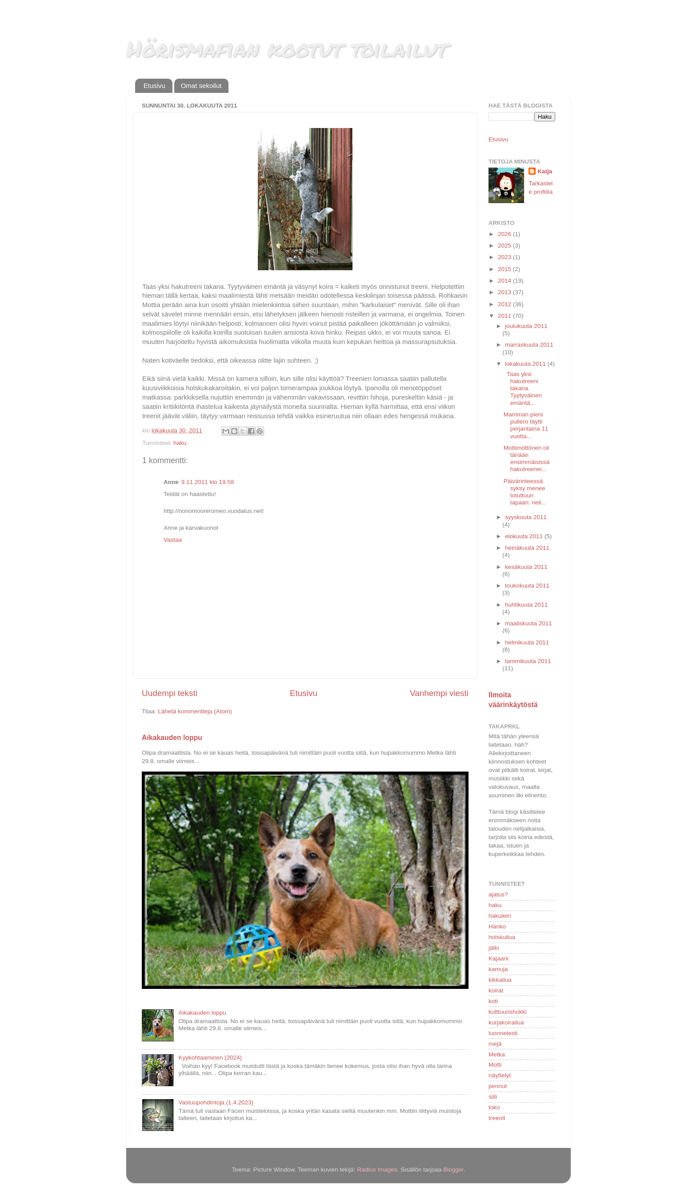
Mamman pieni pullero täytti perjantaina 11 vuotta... (526, 425)
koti (493, 1001)
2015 (505, 269)
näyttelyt (500, 1075)
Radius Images (377, 1169)
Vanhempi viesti (439, 693)
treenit (497, 1118)
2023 (505, 257)
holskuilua (502, 937)
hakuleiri (500, 915)
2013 (505, 292)
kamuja (498, 969)
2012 (505, 304)
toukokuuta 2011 (527, 585)
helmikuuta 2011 (527, 642)
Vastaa (173, 539)
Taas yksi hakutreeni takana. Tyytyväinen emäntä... (523, 388)
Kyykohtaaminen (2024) (210, 1057)
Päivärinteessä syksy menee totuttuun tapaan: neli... (525, 492)
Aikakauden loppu (172, 737)
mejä (495, 1043)
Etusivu (154, 85)
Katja (544, 171)
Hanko (497, 926)
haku (179, 443)
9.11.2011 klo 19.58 (207, 482)
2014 (505, 280)
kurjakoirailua (506, 1022)
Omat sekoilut (201, 85)
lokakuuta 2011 (526, 363)
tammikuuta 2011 (528, 661)
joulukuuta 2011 (526, 326)
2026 (505, 234)
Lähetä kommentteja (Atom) (195, 711)
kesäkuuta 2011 (526, 567)
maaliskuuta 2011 (528, 623)
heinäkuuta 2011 (527, 547)
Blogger (453, 1169)
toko (494, 1107)
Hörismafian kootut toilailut (286, 48)
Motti (495, 1064)
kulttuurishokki (508, 1011)
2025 (505, 245)
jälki (494, 947)
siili (493, 1096)
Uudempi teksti (169, 693)
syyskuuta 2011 (526, 517)
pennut (498, 1086)
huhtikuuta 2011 (526, 604)
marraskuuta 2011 (529, 344)
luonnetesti (503, 1033)
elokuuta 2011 (525, 536)
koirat (496, 990)
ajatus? (498, 894)
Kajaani (499, 958)
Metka (497, 1054)
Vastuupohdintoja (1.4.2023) (215, 1102)
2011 (505, 315)
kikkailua (500, 979)
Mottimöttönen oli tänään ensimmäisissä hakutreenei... (527, 458)
